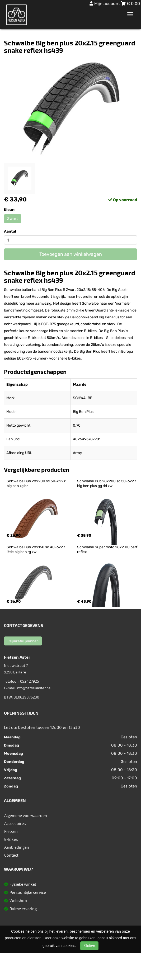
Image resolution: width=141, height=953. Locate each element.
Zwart (12, 218)
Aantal (10, 231)
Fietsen (11, 831)
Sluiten (89, 946)
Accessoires (15, 823)
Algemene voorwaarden (25, 815)
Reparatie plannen (23, 641)
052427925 (29, 681)
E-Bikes (11, 839)
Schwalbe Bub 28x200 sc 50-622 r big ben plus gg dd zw (107, 483)
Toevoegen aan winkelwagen (70, 254)
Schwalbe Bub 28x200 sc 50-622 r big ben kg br (36, 483)
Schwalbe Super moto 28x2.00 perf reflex (107, 549)
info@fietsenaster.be (33, 688)
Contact (11, 855)
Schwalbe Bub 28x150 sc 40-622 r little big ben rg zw (36, 549)
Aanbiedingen (16, 847)
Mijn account (105, 3)
